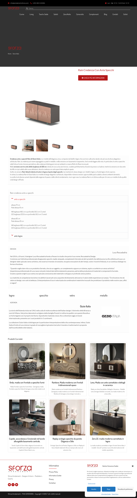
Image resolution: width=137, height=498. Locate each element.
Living (32, 14)
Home (9, 54)
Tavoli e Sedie (43, 14)
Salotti (56, 14)
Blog (105, 14)
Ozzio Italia (16, 54)
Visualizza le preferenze (125, 489)
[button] (133, 466)
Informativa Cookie (106, 494)
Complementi (94, 14)
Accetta (93, 489)
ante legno (18, 236)
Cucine (21, 14)
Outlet (125, 14)
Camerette (80, 14)
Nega (108, 489)
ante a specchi (19, 199)
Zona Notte (67, 14)
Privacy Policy (115, 494)
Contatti (115, 14)
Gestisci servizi (91, 483)
